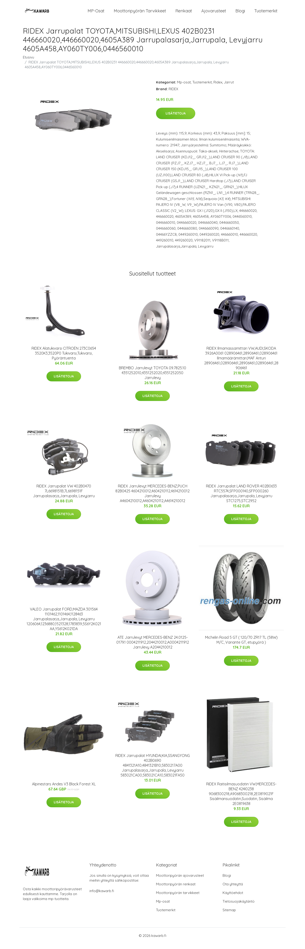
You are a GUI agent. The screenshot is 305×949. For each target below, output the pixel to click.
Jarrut (229, 87)
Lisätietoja (176, 119)
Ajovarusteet (213, 13)
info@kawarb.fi (101, 896)
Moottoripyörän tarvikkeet (140, 13)
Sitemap (229, 915)
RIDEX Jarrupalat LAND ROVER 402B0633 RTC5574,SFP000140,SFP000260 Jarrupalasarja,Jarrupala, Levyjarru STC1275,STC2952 (241, 498)
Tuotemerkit (265, 13)
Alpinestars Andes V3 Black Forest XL (64, 789)
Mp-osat (184, 87)
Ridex (217, 87)
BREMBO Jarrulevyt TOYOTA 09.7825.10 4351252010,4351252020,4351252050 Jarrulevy (152, 378)
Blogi (240, 13)
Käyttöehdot (233, 898)
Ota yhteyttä (233, 889)
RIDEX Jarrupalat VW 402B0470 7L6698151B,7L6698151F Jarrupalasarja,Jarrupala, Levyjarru (64, 496)
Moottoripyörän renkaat (175, 889)
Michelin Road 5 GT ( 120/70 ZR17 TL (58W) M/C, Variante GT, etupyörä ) (241, 645)
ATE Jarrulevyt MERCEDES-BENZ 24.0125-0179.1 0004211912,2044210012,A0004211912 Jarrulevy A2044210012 (152, 647)
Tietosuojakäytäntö (239, 906)
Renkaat (183, 13)
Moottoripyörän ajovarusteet (180, 881)
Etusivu (28, 62)
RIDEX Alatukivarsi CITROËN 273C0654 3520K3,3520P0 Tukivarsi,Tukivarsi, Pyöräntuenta (64, 358)
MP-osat (96, 13)
